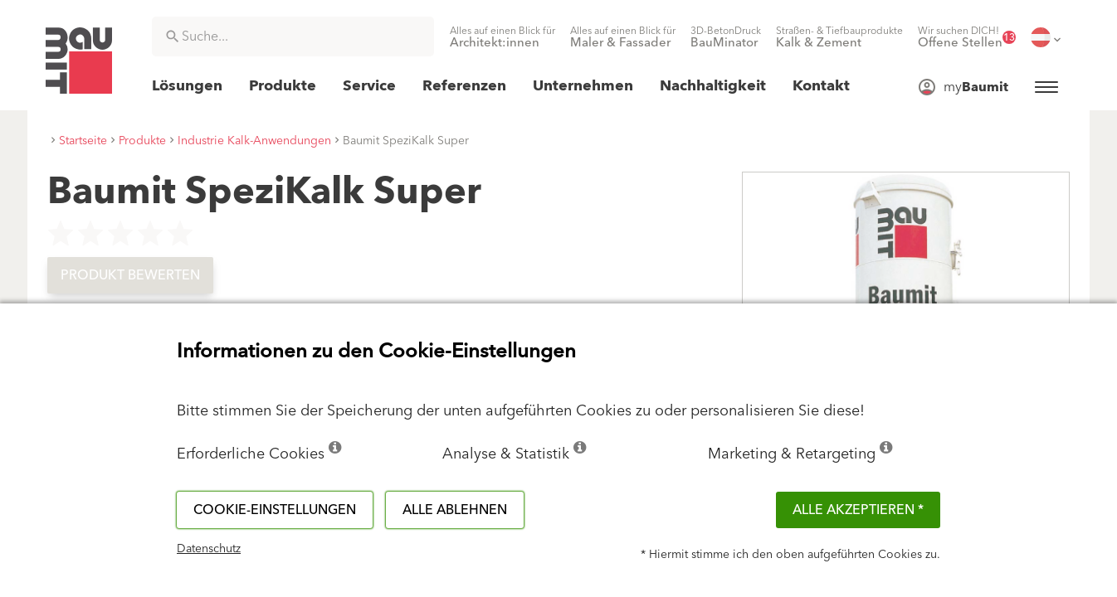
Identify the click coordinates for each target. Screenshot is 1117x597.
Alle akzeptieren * (858, 510)
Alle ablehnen (454, 510)
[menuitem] (502, 37)
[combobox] (293, 36)
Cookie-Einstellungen (274, 510)
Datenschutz (209, 549)
